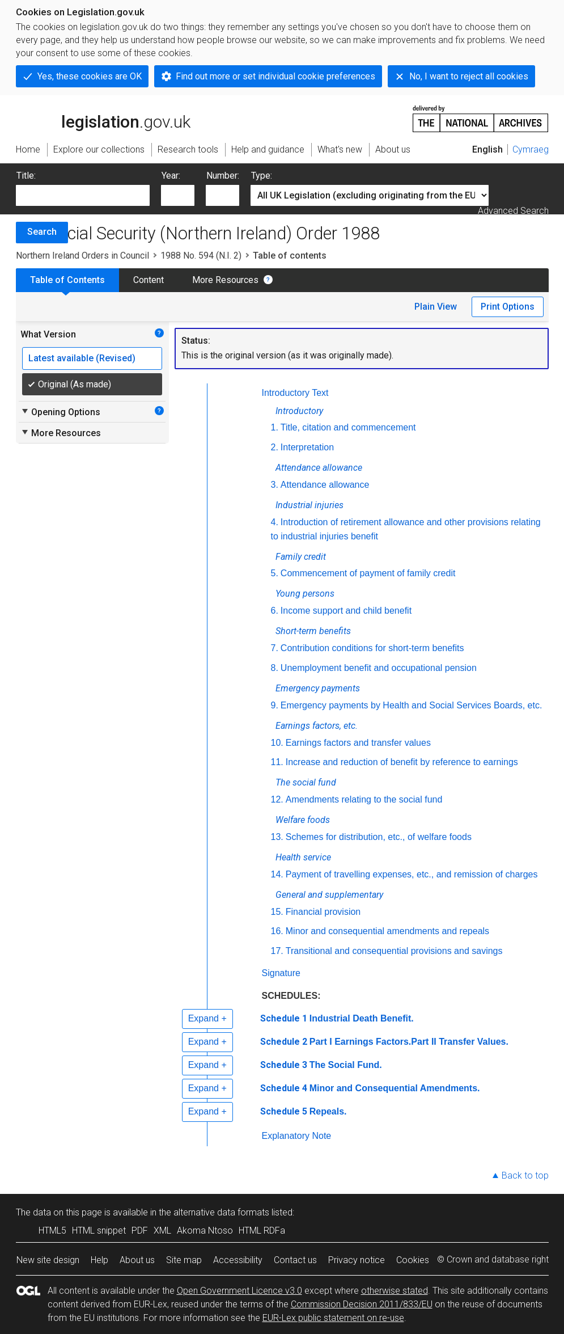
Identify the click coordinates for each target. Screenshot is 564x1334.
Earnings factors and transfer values (358, 743)
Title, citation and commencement (348, 427)
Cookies (412, 1260)
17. (277, 951)
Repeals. (328, 1111)
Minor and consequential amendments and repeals (387, 931)
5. (274, 573)
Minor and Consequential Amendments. (394, 1088)
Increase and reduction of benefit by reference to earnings (402, 762)
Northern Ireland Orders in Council (82, 255)
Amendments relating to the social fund (364, 799)
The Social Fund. (345, 1065)
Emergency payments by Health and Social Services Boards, (413, 705)
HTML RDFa (262, 1230)
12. (277, 799)
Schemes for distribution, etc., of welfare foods (379, 837)
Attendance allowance (325, 484)
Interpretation (307, 447)
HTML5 (52, 1230)
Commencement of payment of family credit (368, 573)
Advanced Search (513, 210)
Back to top (525, 1175)
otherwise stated (394, 1290)
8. (274, 668)
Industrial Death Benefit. (361, 1018)
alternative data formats (221, 1212)
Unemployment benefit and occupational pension (379, 668)
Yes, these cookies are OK (89, 76)
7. (274, 648)
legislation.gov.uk (103, 118)
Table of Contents (67, 280)
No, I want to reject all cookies (468, 76)
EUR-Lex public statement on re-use (333, 1317)
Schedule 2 (283, 1041)
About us (137, 1260)
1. (274, 427)
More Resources (225, 280)
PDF (140, 1230)
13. (277, 837)
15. (277, 912)
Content (148, 280)
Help (99, 1260)
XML (162, 1230)
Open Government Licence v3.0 (239, 1290)
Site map (184, 1260)
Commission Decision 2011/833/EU (361, 1304)
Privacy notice (356, 1260)
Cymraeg (530, 149)
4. (274, 522)
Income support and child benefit (346, 610)
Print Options (508, 306)
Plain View (435, 306)
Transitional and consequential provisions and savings (394, 951)
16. (277, 931)
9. (274, 705)
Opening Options (60, 411)
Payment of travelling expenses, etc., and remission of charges (412, 874)
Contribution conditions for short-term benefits (372, 648)
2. (274, 447)
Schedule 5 (283, 1111)
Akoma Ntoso (205, 1230)
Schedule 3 (283, 1064)
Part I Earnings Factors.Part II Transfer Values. (408, 1041)
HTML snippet (99, 1230)
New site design (47, 1260)
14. (277, 874)
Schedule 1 (283, 1018)
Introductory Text (295, 393)
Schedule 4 (283, 1088)
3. (274, 484)
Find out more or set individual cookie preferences (275, 76)
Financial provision (323, 912)
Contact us (295, 1260)
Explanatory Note (297, 1136)
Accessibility (237, 1260)
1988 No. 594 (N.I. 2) (200, 255)
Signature (281, 973)
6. (274, 610)
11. (277, 762)
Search (42, 231)
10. (277, 743)
